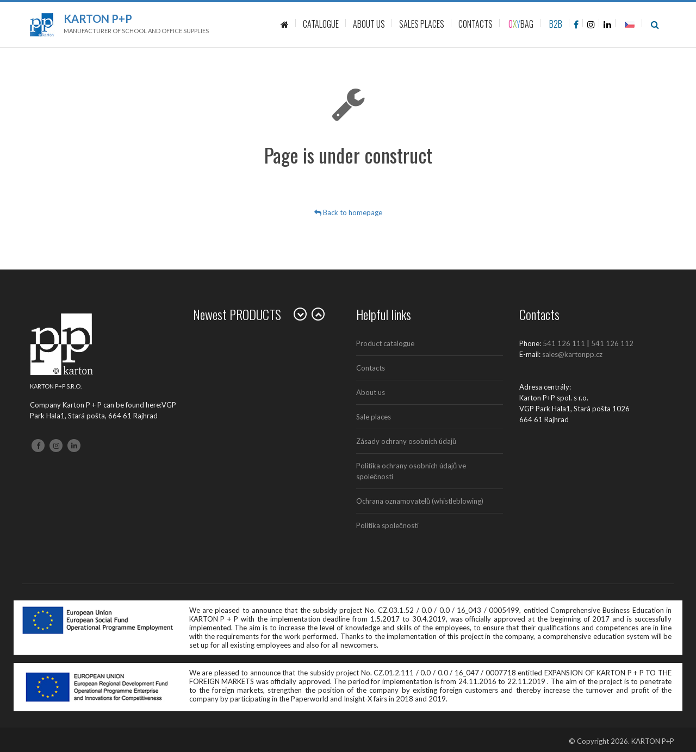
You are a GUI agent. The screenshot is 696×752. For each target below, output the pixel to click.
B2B (555, 23)
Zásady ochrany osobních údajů (406, 441)
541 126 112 (612, 343)
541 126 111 (564, 343)
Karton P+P (98, 18)
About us (370, 392)
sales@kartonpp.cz (572, 354)
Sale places (373, 416)
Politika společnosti (387, 525)
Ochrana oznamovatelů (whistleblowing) (419, 501)
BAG (520, 23)
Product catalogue (385, 343)
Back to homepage (348, 212)
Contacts (370, 368)
